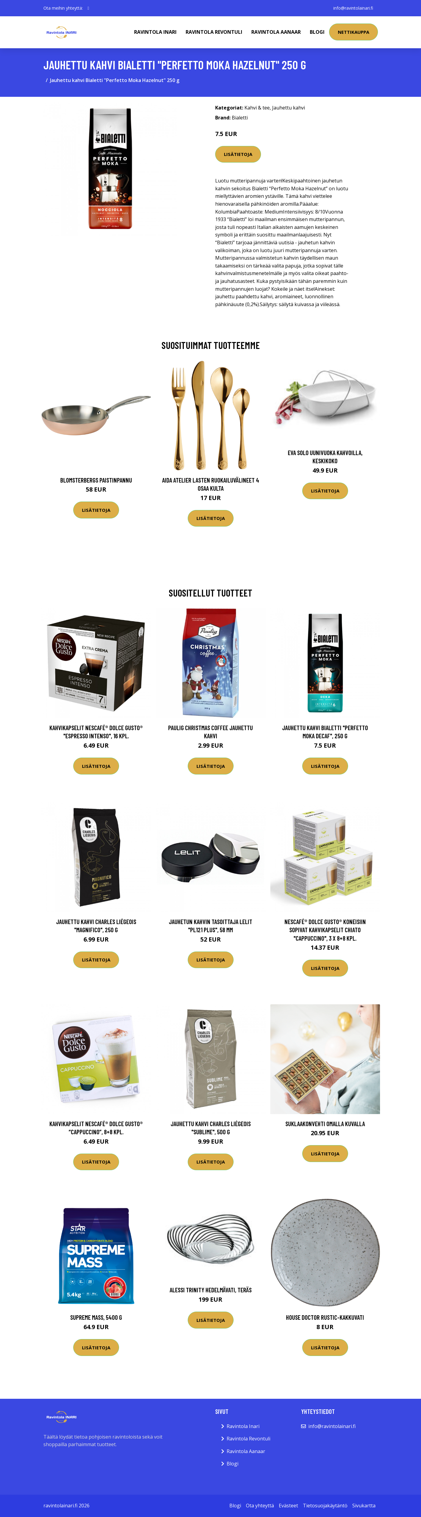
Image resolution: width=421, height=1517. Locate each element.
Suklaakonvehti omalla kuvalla (325, 1123)
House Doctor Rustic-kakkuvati (325, 1317)
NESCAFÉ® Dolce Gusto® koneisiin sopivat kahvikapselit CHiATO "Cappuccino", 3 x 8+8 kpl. (325, 930)
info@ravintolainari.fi (353, 8)
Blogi (317, 32)
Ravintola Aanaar (276, 32)
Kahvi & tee (257, 107)
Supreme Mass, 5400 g (96, 1317)
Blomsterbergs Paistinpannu (96, 480)
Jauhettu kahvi (288, 107)
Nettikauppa (353, 32)
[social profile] (88, 8)
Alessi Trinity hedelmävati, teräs (211, 1290)
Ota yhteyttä (260, 1505)
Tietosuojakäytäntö (325, 1505)
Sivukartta (363, 1505)
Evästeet (288, 1505)
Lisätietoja (238, 154)
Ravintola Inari (155, 32)
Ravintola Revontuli (214, 32)
